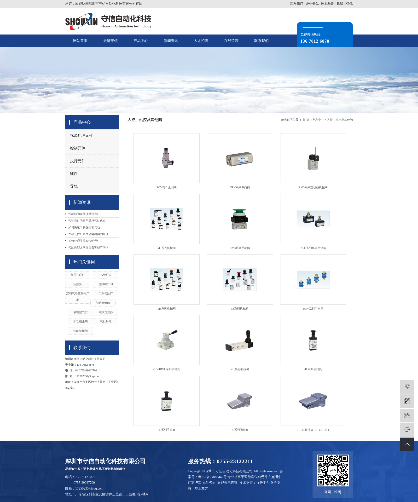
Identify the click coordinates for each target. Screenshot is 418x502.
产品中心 (141, 41)
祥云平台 (263, 483)
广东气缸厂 (106, 293)
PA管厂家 (106, 275)
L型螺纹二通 (106, 284)
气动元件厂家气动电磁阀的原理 (88, 234)
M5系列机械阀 (166, 248)
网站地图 (328, 4)
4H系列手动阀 (240, 369)
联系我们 (296, 4)
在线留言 (231, 41)
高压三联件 (77, 275)
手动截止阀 (80, 321)
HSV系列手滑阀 (313, 308)
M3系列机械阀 (166, 308)
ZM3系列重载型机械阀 (313, 187)
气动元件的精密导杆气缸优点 (87, 220)
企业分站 (312, 4)
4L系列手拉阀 (313, 369)
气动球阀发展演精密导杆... (85, 214)
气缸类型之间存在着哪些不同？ (88, 247)
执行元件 (77, 161)
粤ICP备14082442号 (212, 477)
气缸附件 (105, 321)
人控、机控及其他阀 (340, 119)
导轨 (74, 186)
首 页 (306, 119)
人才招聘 (201, 41)
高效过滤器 (106, 312)
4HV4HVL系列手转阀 (166, 369)
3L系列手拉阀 (166, 430)
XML (349, 4)
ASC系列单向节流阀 (313, 248)
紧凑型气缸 (80, 312)
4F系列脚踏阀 (240, 430)
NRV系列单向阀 (240, 187)
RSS (340, 4)
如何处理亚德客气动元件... (85, 240)
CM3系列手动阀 (240, 248)
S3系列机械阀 (240, 308)
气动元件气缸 (206, 483)
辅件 (74, 174)
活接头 (77, 284)
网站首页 (80, 41)
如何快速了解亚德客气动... (85, 227)
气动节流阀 (103, 303)
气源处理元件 (81, 135)
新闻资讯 (171, 41)
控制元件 (77, 148)
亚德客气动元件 (256, 477)
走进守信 (110, 41)
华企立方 (201, 488)
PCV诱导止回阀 (166, 187)
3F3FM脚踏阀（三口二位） (313, 430)
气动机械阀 (80, 331)
